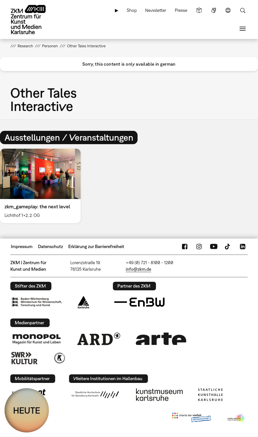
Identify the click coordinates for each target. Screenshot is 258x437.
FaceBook (185, 246)
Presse (181, 10)
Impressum (22, 246)
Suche (243, 10)
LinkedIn (243, 246)
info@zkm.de (138, 269)
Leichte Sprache (199, 10)
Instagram (199, 246)
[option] (42, 186)
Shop (132, 10)
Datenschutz (50, 246)
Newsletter (155, 10)
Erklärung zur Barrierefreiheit (96, 246)
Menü (243, 28)
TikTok (228, 246)
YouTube (214, 246)
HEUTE (26, 410)
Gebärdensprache (214, 10)
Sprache (228, 10)
